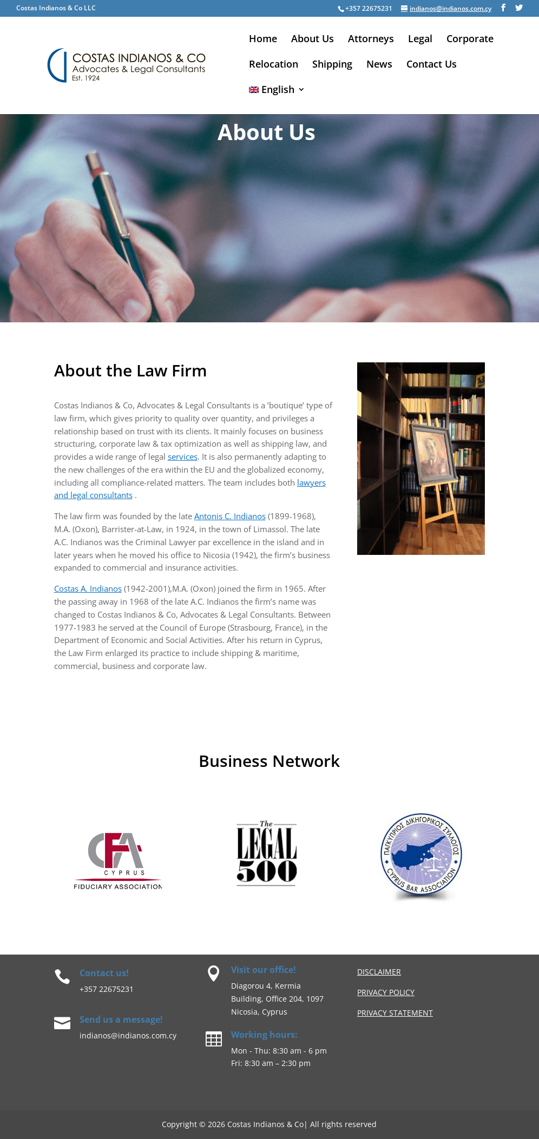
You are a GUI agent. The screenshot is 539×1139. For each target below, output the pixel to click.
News (379, 65)
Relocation (273, 65)
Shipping (332, 65)
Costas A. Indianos (88, 588)
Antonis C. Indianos (230, 516)
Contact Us (431, 65)
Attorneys (371, 40)
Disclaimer (379, 971)
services (183, 456)
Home (263, 40)
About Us (312, 40)
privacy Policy (386, 992)
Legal (420, 40)
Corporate (470, 40)
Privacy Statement (395, 1013)
